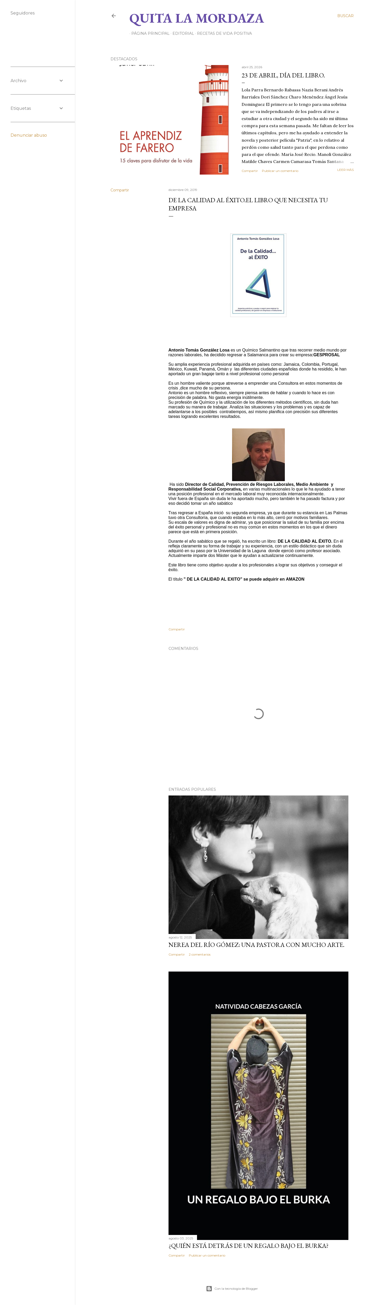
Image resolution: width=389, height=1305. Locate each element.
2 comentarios (199, 954)
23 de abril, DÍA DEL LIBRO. (283, 75)
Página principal (148, 33)
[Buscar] (345, 15)
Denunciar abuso (29, 135)
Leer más (345, 170)
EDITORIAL (181, 33)
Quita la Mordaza (196, 18)
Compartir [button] (250, 171)
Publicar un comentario (280, 171)
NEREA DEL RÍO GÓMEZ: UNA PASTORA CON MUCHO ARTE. (256, 945)
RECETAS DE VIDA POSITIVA (222, 33)
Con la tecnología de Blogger (232, 1289)
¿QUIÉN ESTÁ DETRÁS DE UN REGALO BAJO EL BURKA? (249, 1246)
